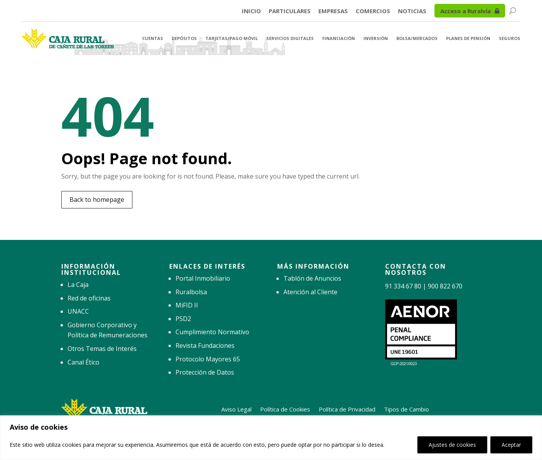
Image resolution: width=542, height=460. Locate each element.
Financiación (338, 38)
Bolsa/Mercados (417, 38)
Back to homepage (96, 199)
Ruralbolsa (191, 292)
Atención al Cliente (310, 292)
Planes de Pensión (468, 38)
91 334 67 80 (403, 286)
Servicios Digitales (290, 38)
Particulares (290, 11)
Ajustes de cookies (452, 444)
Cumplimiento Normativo (212, 332)
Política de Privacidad (347, 408)
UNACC (78, 311)
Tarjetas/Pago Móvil (231, 38)
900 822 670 (445, 286)
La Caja (78, 284)
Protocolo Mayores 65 (207, 359)
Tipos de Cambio (406, 408)
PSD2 (183, 318)
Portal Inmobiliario (202, 278)
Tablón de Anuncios (312, 278)
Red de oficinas (89, 298)
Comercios (373, 11)
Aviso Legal (236, 408)
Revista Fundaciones (205, 345)
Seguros (509, 38)
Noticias (412, 11)
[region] (271, 437)
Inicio (251, 11)
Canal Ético (83, 362)
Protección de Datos (204, 372)
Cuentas (152, 38)
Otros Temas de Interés (102, 348)
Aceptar (511, 444)
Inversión (375, 38)
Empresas (333, 11)
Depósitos (184, 38)
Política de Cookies (285, 408)
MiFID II (186, 305)
